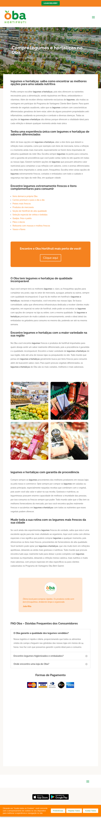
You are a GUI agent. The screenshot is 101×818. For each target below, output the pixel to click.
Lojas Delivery (50, 3)
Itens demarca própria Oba (25, 196)
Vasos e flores (19, 229)
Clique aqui (50, 258)
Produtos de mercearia (23, 207)
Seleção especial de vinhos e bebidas (30, 215)
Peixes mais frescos (22, 203)
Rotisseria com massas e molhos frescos (31, 226)
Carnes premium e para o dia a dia (29, 200)
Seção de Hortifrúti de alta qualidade (30, 211)
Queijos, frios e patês (22, 218)
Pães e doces (19, 222)
